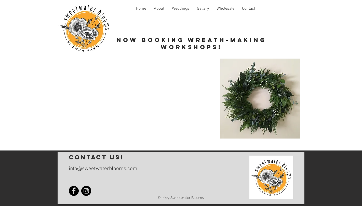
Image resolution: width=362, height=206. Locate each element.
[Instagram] (86, 191)
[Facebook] (74, 191)
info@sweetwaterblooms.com (103, 169)
